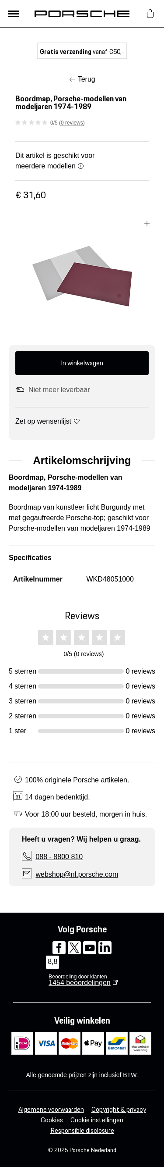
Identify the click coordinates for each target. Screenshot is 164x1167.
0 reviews (72, 123)
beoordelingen (79, 982)
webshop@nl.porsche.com (76, 874)
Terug (86, 79)
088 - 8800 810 (59, 856)
